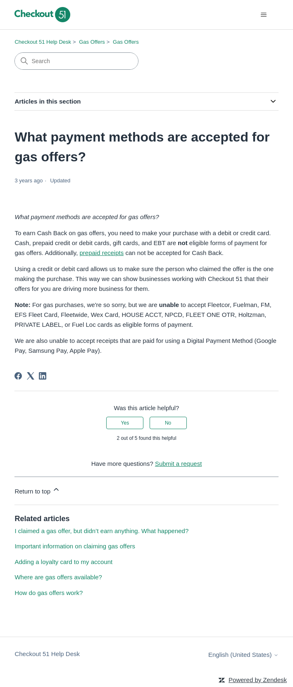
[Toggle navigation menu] (264, 14)
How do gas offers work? (48, 592)
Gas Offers (92, 42)
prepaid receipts (101, 252)
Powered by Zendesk (258, 679)
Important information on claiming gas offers (74, 546)
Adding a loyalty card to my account (63, 561)
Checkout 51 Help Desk (42, 42)
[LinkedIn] (42, 376)
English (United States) (243, 654)
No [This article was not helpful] (168, 423)
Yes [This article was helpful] (125, 423)
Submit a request (178, 463)
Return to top (37, 490)
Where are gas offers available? (58, 577)
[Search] (76, 61)
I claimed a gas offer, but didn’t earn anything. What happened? (101, 530)
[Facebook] (18, 376)
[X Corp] (30, 376)
